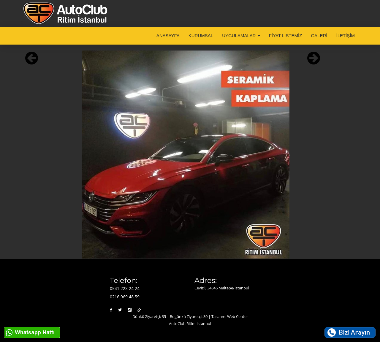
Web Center (237, 316)
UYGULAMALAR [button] (241, 35)
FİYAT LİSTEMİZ (285, 35)
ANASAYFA (168, 35)
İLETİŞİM (345, 35)
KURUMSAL (201, 35)
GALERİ (319, 35)
